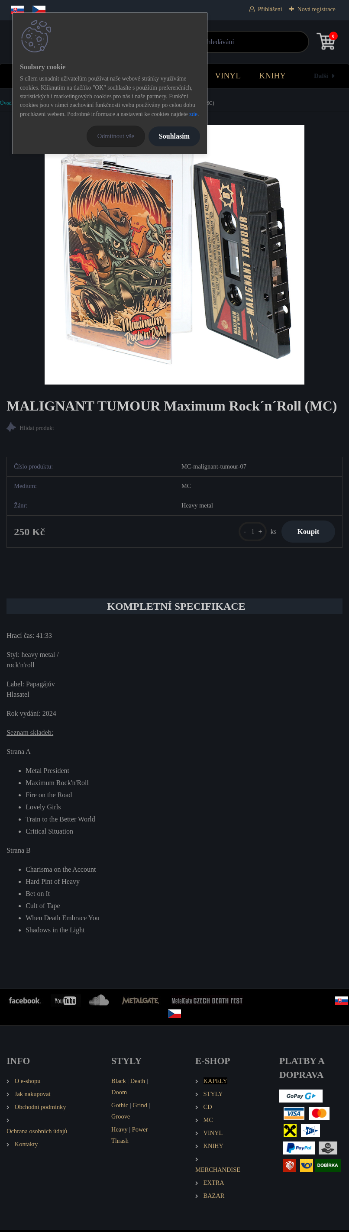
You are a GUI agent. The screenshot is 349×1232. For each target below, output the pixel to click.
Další (321, 75)
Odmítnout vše (115, 136)
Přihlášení (270, 9)
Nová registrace (316, 9)
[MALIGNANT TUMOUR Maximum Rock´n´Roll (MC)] (174, 255)
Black (118, 1082)
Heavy (119, 1131)
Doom (119, 1093)
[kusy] (249, 532)
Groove (120, 1118)
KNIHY (272, 75)
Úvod (6, 103)
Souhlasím (174, 136)
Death (137, 1082)
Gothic (119, 1106)
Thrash (120, 1141)
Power (140, 1131)
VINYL (228, 75)
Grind (139, 1106)
